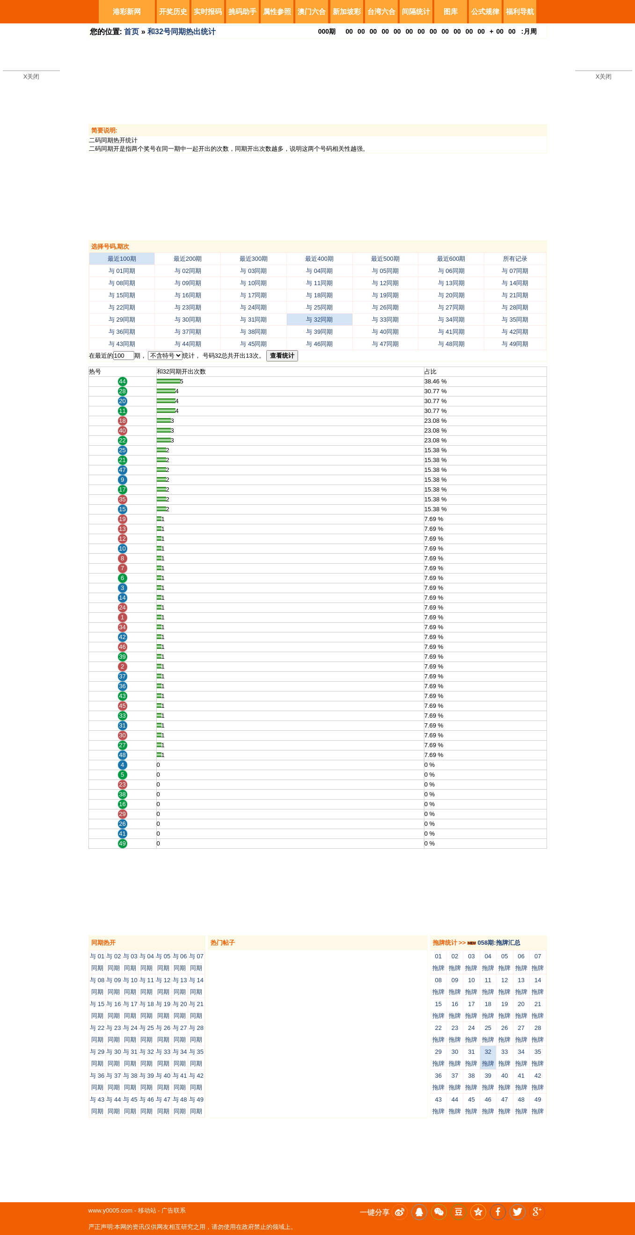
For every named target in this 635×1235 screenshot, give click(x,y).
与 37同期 (188, 331)
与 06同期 (451, 270)
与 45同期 (253, 343)
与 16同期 (188, 295)
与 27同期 (451, 307)
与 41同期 (451, 331)
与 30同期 (188, 319)
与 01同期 (122, 270)
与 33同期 (385, 319)
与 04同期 (319, 270)
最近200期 (188, 258)
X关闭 (31, 76)
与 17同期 (253, 295)
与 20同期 (451, 295)
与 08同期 (122, 283)
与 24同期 (253, 307)
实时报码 (208, 11)
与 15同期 (122, 295)
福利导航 (520, 11)
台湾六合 (381, 11)
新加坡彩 (347, 11)
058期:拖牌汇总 (493, 942)
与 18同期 (319, 295)
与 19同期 (385, 295)
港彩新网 (127, 11)
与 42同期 (515, 331)
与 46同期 (319, 343)
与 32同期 (319, 319)
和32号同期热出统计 (181, 32)
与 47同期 (385, 343)
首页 (131, 32)
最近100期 (122, 258)
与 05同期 (385, 270)
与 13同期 (451, 283)
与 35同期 (515, 319)
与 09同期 (188, 283)
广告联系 (173, 1210)
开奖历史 (173, 11)
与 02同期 (188, 270)
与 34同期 (451, 319)
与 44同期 (188, 343)
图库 (451, 11)
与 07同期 (515, 270)
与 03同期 (253, 270)
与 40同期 (385, 331)
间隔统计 (416, 11)
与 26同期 (385, 307)
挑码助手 (242, 11)
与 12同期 (385, 283)
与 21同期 (515, 295)
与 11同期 (319, 283)
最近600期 (451, 258)
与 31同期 (253, 319)
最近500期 (385, 258)
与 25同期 (319, 307)
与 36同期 (122, 331)
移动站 (147, 1210)
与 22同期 (122, 307)
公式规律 (485, 11)
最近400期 (319, 258)
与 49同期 (515, 343)
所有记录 (515, 258)
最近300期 (254, 258)
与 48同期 (451, 343)
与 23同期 (188, 307)
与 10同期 (253, 283)
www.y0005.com (110, 1210)
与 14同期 (515, 283)
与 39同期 (319, 331)
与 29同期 (122, 319)
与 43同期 (122, 343)
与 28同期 (515, 307)
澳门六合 (312, 11)
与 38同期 (253, 331)
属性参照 (277, 11)
